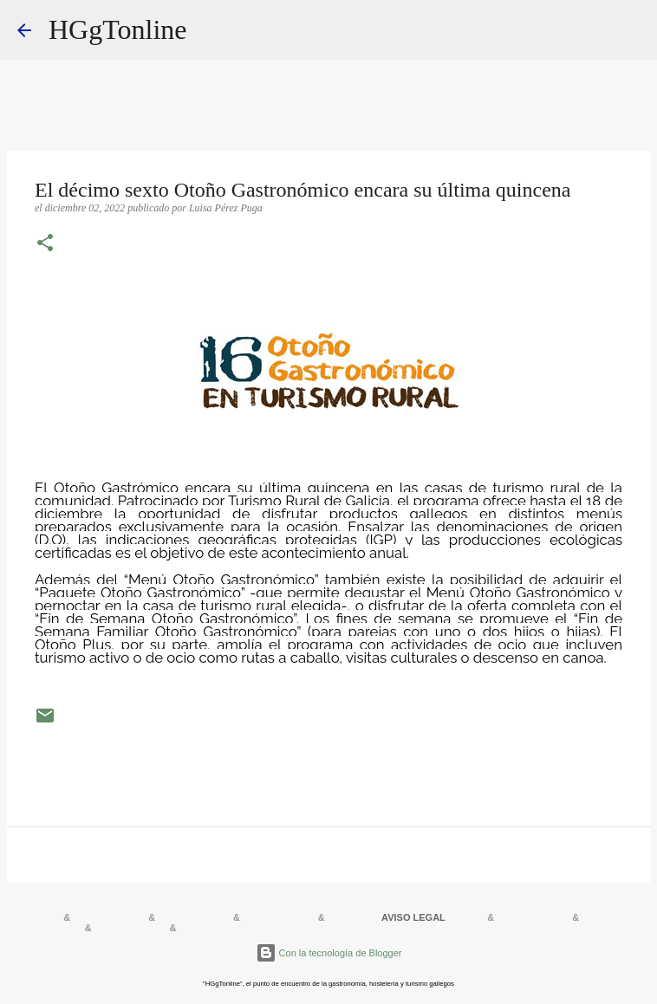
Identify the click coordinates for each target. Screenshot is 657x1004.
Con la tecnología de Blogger (329, 953)
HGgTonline (118, 29)
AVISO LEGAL (413, 917)
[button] (45, 244)
